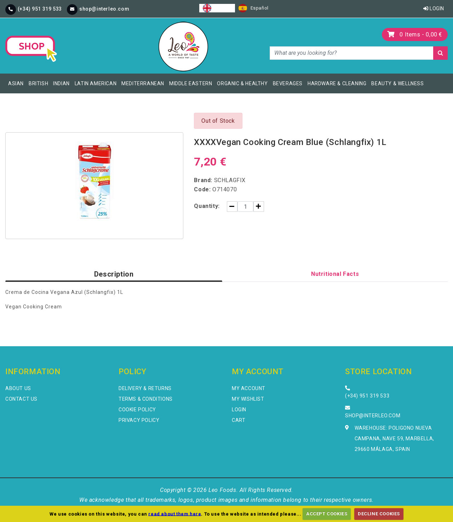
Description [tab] (114, 274)
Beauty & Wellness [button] (397, 83)
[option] (253, 8)
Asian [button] (16, 83)
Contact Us (21, 399)
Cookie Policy (137, 409)
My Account (248, 388)
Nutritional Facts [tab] (335, 274)
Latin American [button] (95, 83)
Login (433, 8)
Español (254, 8)
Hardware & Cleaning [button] (337, 83)
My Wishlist (248, 399)
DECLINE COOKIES (379, 513)
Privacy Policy (139, 420)
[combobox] (217, 8)
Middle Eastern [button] (190, 83)
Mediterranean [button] (142, 83)
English (217, 8)
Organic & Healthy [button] (242, 83)
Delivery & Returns (145, 388)
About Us (18, 388)
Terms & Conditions (146, 399)
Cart (238, 420)
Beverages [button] (288, 83)
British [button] (38, 83)
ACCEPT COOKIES (326, 513)
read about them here (174, 513)
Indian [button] (61, 83)
